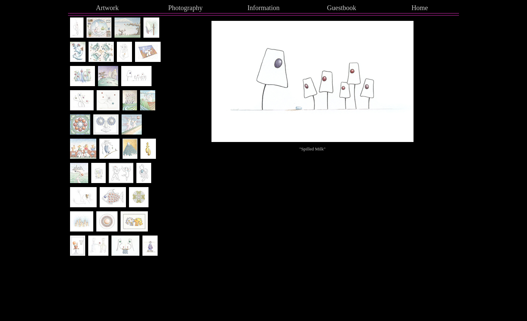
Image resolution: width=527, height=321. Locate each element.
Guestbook (341, 7)
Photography (185, 7)
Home (419, 7)
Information (264, 7)
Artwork (107, 7)
